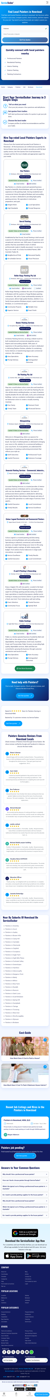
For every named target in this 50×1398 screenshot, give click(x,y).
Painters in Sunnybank (12, 1003)
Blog (26, 1271)
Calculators (28, 1279)
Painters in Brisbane (12, 1022)
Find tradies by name (30, 1281)
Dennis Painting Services (25, 323)
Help (2, 1281)
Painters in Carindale (12, 942)
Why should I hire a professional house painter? (18, 1174)
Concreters (4, 1321)
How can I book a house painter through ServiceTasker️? (21, 1180)
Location (3, 1295)
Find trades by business (7, 1284)
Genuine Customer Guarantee (9, 1333)
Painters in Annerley (12, 926)
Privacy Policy (29, 1331)
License (27, 1338)
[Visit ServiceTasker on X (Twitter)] (13, 1352)
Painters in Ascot (11, 929)
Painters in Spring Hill (12, 1000)
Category (10, 87)
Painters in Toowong (12, 1010)
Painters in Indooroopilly (13, 971)
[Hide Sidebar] (47, 2)
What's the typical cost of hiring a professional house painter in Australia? (24, 1187)
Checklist (3, 1276)
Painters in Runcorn (11, 990)
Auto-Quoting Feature (31, 1333)
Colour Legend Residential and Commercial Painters (25, 519)
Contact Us (28, 1276)
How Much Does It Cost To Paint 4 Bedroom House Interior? (25, 1085)
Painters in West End (12, 1013)
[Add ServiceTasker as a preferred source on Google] (25, 1233)
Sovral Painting (25, 221)
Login (26, 1284)
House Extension (5, 1312)
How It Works (4, 1335)
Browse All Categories (31, 1335)
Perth (2, 1300)
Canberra (3, 1302)
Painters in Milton (11, 981)
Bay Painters (25, 171)
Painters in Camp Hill (12, 939)
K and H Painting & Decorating (25, 571)
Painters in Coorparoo (12, 952)
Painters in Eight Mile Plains (14, 958)
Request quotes (25, 177)
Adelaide (27, 1300)
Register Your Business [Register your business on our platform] (36, 1360)
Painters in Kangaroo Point (14, 974)
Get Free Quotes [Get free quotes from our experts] (9, 1360)
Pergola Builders (29, 1312)
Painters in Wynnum (12, 1019)
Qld (24, 87)
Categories (4, 1279)
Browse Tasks (5, 1343)
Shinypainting (25, 421)
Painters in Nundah (11, 987)
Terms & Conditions (6, 1331)
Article (26, 1274)
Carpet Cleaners (29, 1317)
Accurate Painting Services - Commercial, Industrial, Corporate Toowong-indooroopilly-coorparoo (25, 470)
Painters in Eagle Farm (12, 955)
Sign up (3, 1286)
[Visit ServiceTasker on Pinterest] (9, 1352)
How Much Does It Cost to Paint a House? (25, 1058)
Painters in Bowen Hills (13, 935)
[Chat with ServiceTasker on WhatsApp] (31, 1352)
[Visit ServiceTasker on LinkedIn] (22, 1352)
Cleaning (27, 1319)
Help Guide (28, 1340)
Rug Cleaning (4, 1319)
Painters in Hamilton (12, 968)
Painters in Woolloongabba (14, 1016)
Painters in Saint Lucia (12, 993)
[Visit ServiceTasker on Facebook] (4, 1352)
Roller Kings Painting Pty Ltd (25, 276)
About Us (3, 1271)
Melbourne (4, 1298)
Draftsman (28, 1314)
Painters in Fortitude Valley (14, 961)
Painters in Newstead (12, 1120)
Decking (3, 1314)
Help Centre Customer (7, 1345)
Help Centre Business (30, 1343)
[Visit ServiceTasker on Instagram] (18, 1352)
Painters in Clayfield (12, 948)
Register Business (30, 1394)
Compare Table (5, 1338)
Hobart (27, 1302)
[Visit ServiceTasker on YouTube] (27, 1352)
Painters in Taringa (11, 1006)
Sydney (27, 1295)
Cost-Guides (4, 1274)
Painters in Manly (11, 977)
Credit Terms (4, 1340)
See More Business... (25, 668)
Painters (18, 87)
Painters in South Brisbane (14, 997)
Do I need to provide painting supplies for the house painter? (23, 1195)
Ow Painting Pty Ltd (25, 374)
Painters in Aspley (11, 932)
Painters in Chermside (12, 945)
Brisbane (30, 87)
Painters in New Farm (12, 984)
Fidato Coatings (25, 621)
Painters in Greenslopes (13, 964)
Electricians (28, 1321)
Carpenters (4, 1317)
